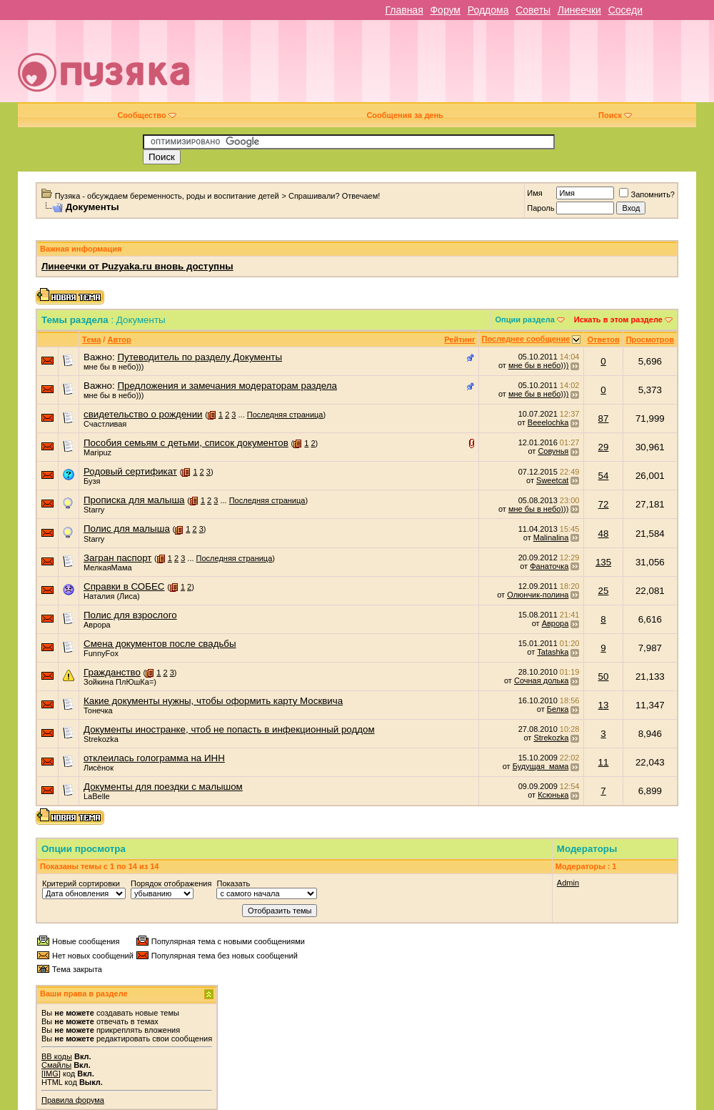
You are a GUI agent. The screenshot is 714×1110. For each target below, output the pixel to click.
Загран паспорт (117, 557)
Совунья (553, 451)
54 (603, 475)
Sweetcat (552, 480)
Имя (534, 193)
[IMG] (51, 1073)
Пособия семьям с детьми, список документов (186, 442)
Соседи (625, 10)
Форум (445, 10)
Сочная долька (541, 680)
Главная (404, 10)
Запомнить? (647, 194)
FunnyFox (101, 653)
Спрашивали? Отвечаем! (334, 196)
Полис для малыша (127, 528)
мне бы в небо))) (114, 366)
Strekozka (101, 739)
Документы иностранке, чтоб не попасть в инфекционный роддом (229, 729)
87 (603, 418)
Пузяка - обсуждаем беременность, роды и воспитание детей (167, 196)
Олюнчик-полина (537, 594)
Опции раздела (525, 319)
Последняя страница (285, 414)
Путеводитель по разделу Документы (199, 357)
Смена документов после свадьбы (160, 643)
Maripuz (97, 452)
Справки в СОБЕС (124, 586)
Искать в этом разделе (618, 319)
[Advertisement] (470, 66)
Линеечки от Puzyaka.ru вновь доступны (137, 266)
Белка (558, 709)
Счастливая (105, 424)
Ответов (603, 339)
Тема (91, 339)
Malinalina (551, 537)
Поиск (615, 115)
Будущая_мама (541, 766)
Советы (533, 10)
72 (603, 504)
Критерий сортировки (81, 883)
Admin (568, 882)
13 (603, 705)
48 (603, 533)
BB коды (56, 1056)
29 (603, 447)
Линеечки (579, 10)
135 (603, 562)
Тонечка (98, 710)
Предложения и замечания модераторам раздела (227, 385)
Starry (94, 509)
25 (603, 590)
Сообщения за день (404, 115)
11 (603, 762)
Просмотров (650, 339)
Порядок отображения (171, 883)
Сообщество (146, 115)
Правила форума (72, 1100)
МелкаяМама (108, 567)
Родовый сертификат (130, 471)
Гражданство (112, 672)
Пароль (540, 208)
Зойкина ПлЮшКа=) (120, 682)
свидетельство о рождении (143, 414)
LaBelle (97, 796)
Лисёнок (99, 767)
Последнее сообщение (526, 339)
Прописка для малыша (134, 500)
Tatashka (552, 652)
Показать (233, 883)
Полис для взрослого (130, 615)
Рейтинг (459, 339)
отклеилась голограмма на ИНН (154, 758)
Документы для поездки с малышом (163, 786)
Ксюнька (553, 795)
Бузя (92, 481)
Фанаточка (549, 566)
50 (603, 676)
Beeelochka (548, 422)
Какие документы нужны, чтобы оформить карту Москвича (213, 700)
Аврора (97, 624)
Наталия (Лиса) (112, 596)
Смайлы (56, 1065)
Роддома (488, 10)
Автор (119, 339)
